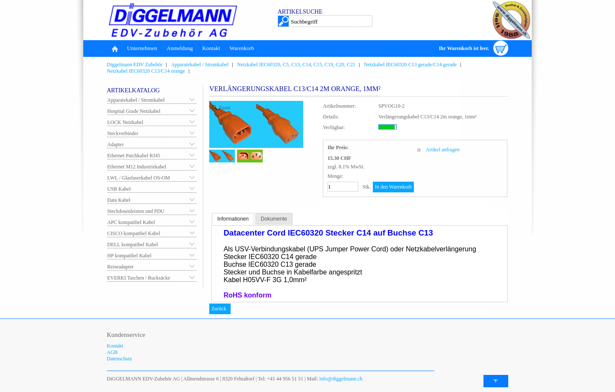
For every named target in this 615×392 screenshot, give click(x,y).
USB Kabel (119, 189)
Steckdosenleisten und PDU (135, 211)
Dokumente (274, 219)
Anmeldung (180, 48)
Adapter (115, 144)
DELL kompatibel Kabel (132, 245)
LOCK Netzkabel (125, 122)
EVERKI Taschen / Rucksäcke (138, 278)
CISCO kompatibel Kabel (133, 233)
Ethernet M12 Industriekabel (136, 167)
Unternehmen (142, 48)
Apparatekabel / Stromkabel (136, 100)
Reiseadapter (120, 267)
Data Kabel (118, 200)
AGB (112, 352)
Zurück (218, 309)
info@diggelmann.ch (340, 379)
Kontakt (211, 48)
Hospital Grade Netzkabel (134, 111)
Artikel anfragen (443, 150)
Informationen (233, 219)
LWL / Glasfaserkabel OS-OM (138, 178)
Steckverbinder (122, 133)
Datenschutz (119, 359)
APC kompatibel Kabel (131, 222)
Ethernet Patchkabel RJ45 (133, 156)
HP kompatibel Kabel (129, 256)
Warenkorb (241, 48)
